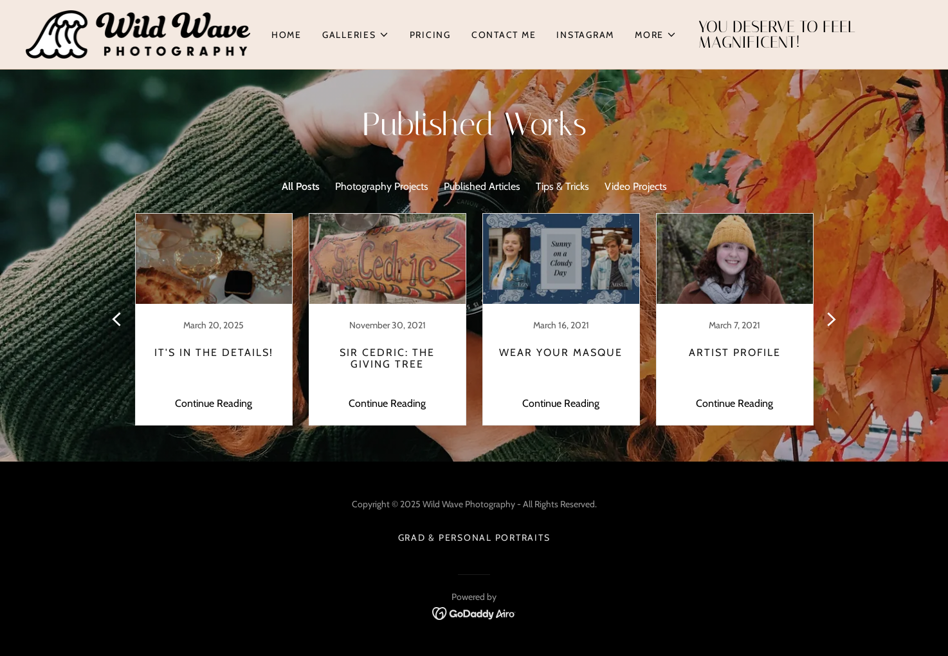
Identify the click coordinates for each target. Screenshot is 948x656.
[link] (138, 33)
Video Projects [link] (636, 186)
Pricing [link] (430, 35)
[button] (355, 34)
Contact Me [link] (503, 35)
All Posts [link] (301, 186)
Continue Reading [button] (213, 403)
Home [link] (286, 35)
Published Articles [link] (482, 186)
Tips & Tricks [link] (562, 186)
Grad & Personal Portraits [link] (474, 537)
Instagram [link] (585, 35)
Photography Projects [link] (381, 186)
